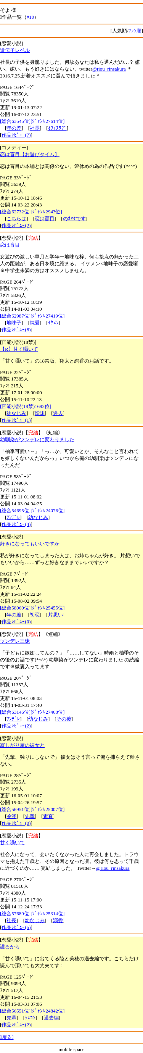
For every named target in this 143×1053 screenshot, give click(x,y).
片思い (55, 615)
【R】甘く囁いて (19, 349)
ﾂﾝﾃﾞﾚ (13, 517)
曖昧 (40, 413)
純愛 (35, 323)
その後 (63, 719)
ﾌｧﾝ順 (135, 31)
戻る (7, 1037)
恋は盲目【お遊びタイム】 (29, 154)
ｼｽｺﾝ (30, 1018)
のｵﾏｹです (74, 218)
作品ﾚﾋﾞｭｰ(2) (16, 225)
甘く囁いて (12, 842)
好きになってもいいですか (29, 544)
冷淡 (11, 816)
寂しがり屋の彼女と (22, 745)
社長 (35, 128)
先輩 (30, 816)
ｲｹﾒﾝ (53, 323)
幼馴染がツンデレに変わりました (37, 439)
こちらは (16, 218)
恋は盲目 (45, 218)
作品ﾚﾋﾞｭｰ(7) (16, 135)
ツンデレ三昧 (15, 641)
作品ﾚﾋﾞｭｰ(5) (16, 927)
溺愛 (58, 920)
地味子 (13, 323)
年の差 (13, 128)
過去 (58, 413)
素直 (48, 816)
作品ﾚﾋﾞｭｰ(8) (16, 329)
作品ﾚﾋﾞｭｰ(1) (16, 420)
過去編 (51, 1018)
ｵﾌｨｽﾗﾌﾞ (57, 128)
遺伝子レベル (15, 50)
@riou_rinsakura (109, 69)
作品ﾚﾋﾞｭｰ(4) (16, 524)
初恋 (35, 615)
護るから (10, 947)
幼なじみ (16, 413)
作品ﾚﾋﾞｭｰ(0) (16, 621)
